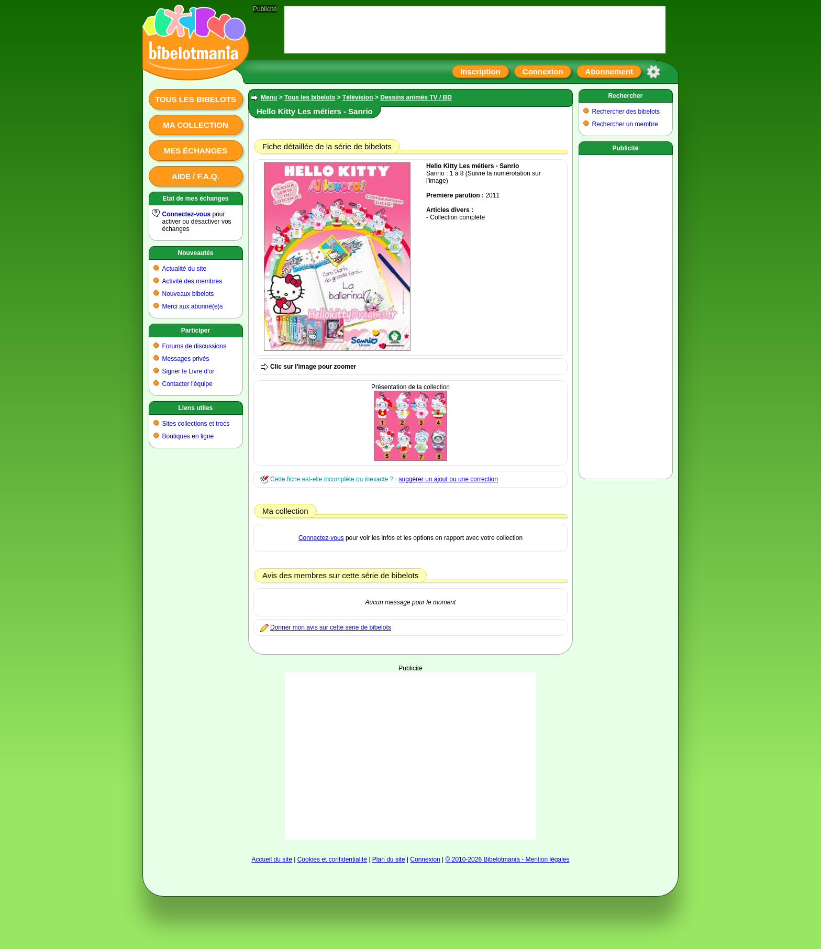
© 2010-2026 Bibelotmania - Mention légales (508, 859)
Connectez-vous (186, 214)
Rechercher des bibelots (626, 111)
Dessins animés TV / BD (416, 97)
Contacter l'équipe (187, 384)
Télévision (357, 97)
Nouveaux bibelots (188, 293)
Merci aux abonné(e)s (192, 306)
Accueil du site (271, 859)
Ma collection (195, 124)
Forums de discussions (194, 346)
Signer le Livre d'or (188, 371)
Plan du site (388, 859)
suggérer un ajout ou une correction (447, 479)
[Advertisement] (410, 756)
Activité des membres (192, 281)
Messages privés (185, 358)
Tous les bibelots (195, 99)
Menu (269, 97)
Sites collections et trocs (196, 423)
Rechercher (625, 96)
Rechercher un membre (625, 124)
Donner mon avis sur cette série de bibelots (330, 627)
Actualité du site (184, 268)
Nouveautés (195, 253)
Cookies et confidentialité (332, 859)
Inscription (480, 71)
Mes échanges (196, 150)
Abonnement (609, 71)
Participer (195, 330)
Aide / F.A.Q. (195, 176)
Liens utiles (195, 408)
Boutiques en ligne (188, 436)
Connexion (543, 71)
